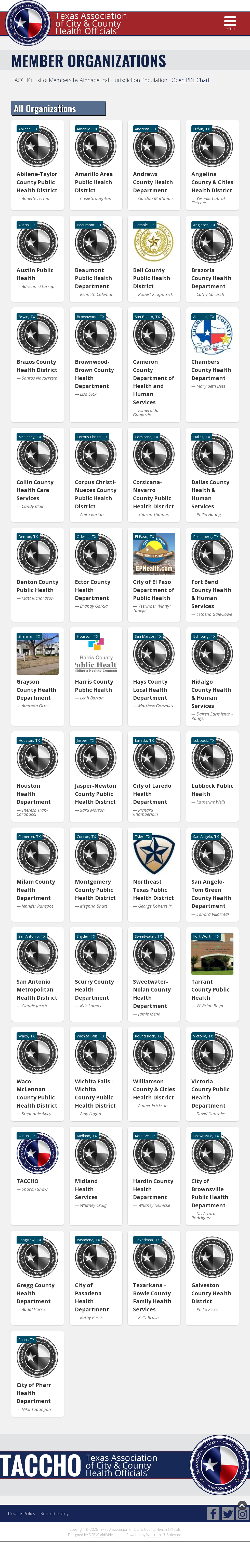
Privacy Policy (21, 1513)
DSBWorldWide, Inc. (104, 1534)
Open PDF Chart (191, 80)
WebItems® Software (163, 1534)
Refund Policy (54, 1513)
